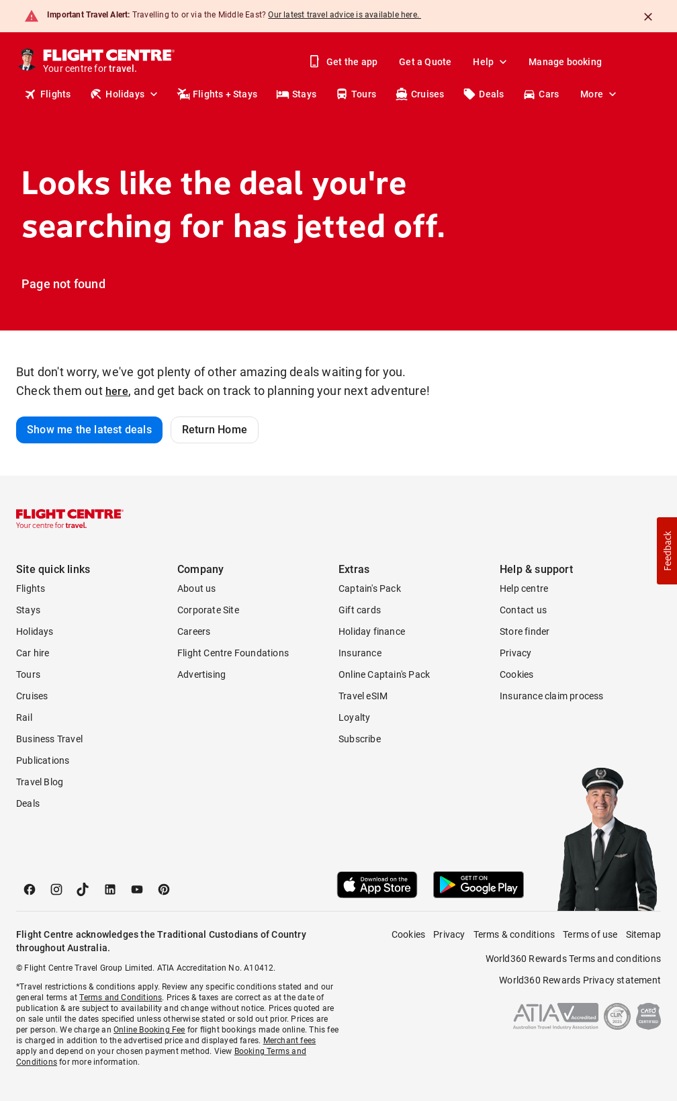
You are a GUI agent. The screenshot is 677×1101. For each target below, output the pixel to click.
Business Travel (49, 739)
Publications (42, 760)
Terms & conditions (514, 934)
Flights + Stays (217, 94)
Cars (541, 94)
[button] (667, 550)
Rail (24, 717)
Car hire (33, 653)
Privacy (515, 653)
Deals (483, 94)
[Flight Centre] (110, 61)
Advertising (201, 674)
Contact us (523, 610)
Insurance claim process (552, 696)
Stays (296, 94)
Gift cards (359, 610)
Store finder (524, 631)
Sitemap (643, 934)
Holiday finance (371, 631)
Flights (47, 94)
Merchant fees (289, 1040)
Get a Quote (425, 61)
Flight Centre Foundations (233, 653)
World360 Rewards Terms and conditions (573, 958)
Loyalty (354, 717)
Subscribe (359, 739)
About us (196, 588)
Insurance (359, 653)
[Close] (648, 17)
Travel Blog (39, 782)
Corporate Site (208, 610)
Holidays (125, 94)
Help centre (524, 588)
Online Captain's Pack (384, 674)
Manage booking (565, 61)
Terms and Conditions (120, 997)
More (599, 94)
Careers (193, 631)
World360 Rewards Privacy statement (580, 980)
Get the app (343, 62)
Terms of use (590, 934)
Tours (355, 94)
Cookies (516, 674)
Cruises (419, 94)
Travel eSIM (363, 696)
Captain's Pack (369, 588)
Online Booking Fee (149, 1029)
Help (491, 62)
